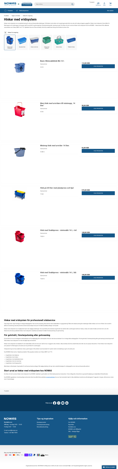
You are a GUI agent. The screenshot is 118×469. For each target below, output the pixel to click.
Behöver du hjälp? (110, 467)
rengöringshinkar (50, 377)
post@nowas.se (12, 430)
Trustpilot (92, 2)
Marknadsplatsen (22, 11)
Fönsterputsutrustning (43, 424)
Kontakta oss (72, 427)
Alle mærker (110, 10)
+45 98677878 (13, 432)
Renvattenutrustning (42, 427)
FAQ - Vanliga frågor (74, 431)
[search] (54, 4)
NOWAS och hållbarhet (74, 429)
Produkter (8, 11)
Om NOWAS (71, 422)
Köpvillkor (71, 424)
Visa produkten (98, 66)
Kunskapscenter (41, 422)
